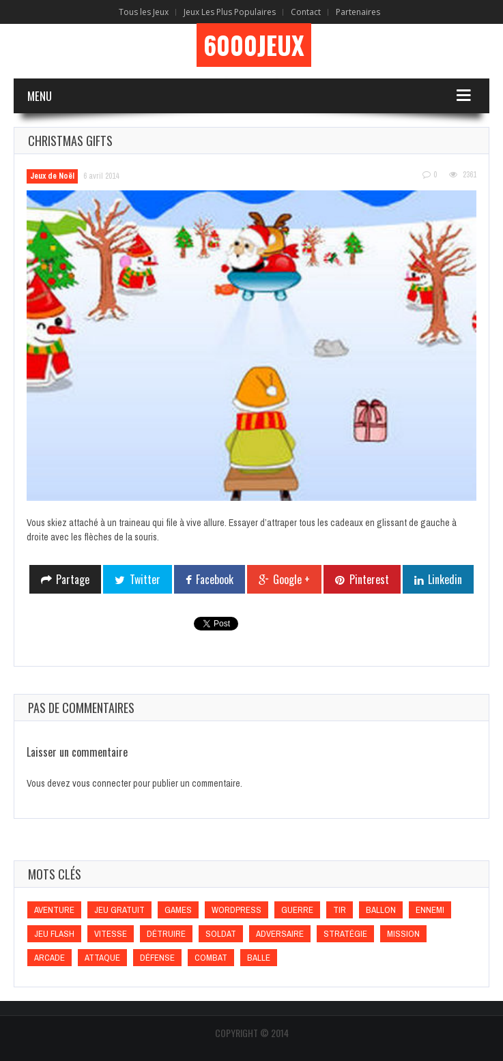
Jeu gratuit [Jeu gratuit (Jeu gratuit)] (119, 910)
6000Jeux (253, 45)
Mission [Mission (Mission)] (403, 934)
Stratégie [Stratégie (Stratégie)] (345, 934)
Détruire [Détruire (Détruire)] (166, 934)
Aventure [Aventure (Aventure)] (54, 910)
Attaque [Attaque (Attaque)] (102, 957)
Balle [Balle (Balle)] (258, 957)
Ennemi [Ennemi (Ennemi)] (430, 910)
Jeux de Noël (52, 176)
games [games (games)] (178, 910)
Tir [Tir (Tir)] (339, 910)
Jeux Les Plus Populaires (230, 12)
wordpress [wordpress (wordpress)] (236, 910)
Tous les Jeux (144, 12)
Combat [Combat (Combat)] (211, 957)
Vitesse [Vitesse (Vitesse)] (110, 934)
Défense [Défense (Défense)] (157, 957)
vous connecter (101, 783)
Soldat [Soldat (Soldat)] (220, 934)
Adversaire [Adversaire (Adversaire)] (280, 934)
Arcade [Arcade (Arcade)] (49, 957)
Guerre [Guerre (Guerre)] (297, 910)
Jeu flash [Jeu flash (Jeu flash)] (54, 934)
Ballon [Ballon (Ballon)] (381, 910)
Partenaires (358, 12)
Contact (306, 12)
